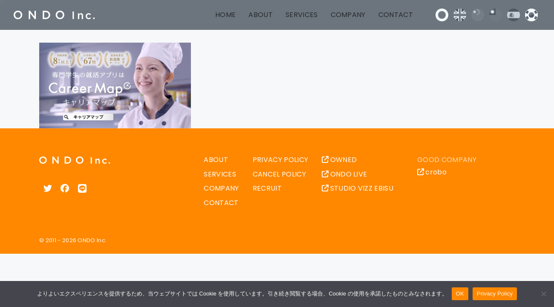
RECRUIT (267, 188)
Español (513, 15)
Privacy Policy (495, 293)
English (459, 15)
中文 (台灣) (495, 15)
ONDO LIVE (344, 174)
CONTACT (395, 15)
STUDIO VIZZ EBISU (357, 188)
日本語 (442, 15)
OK (460, 293)
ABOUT (260, 15)
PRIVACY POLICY (280, 160)
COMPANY (348, 15)
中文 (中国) (477, 15)
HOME (225, 15)
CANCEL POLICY (279, 174)
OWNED (339, 160)
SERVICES (302, 15)
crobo (432, 172)
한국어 (531, 15)
